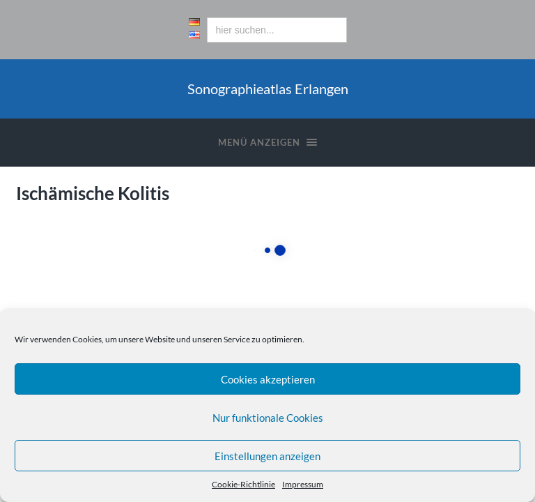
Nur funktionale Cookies (267, 417)
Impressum (302, 484)
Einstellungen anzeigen (267, 456)
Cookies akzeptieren (268, 379)
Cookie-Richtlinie (243, 484)
